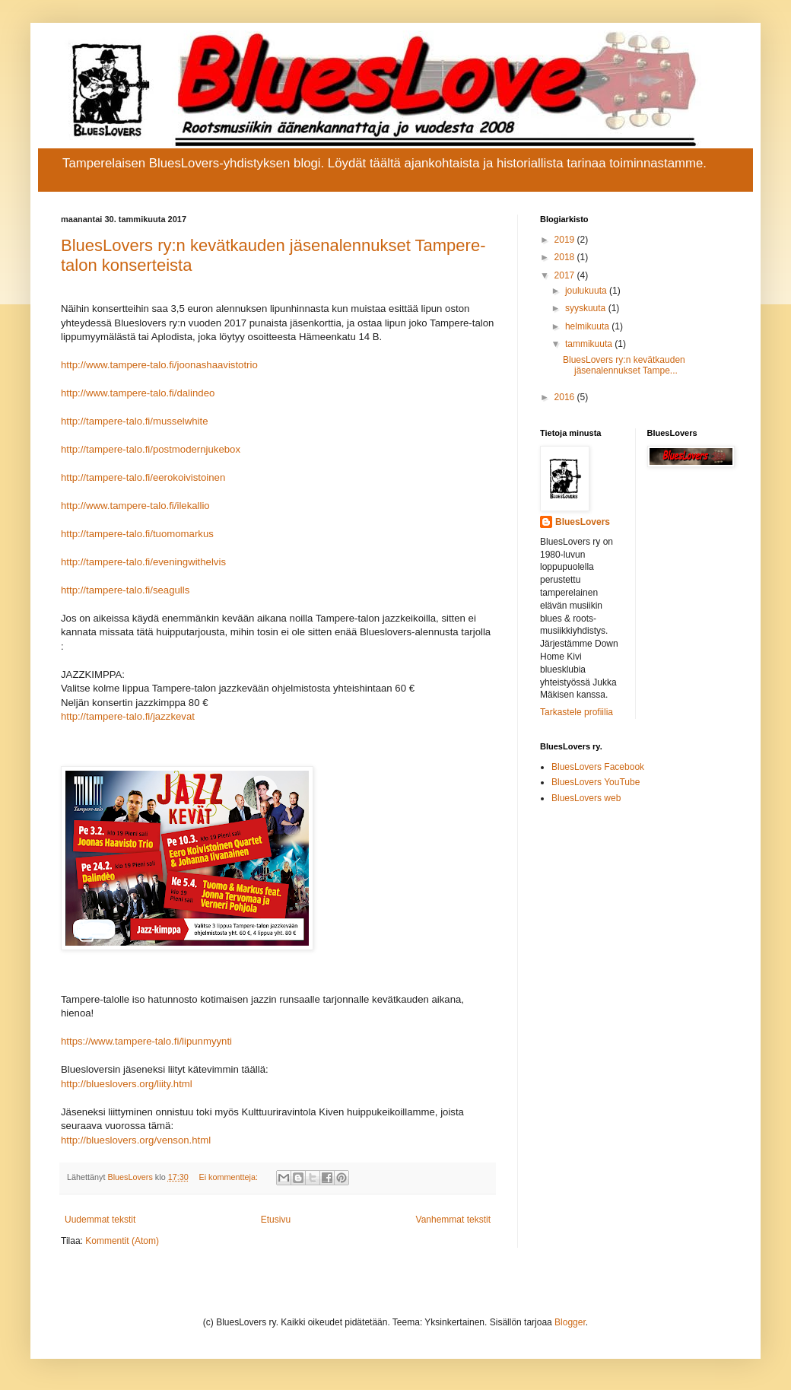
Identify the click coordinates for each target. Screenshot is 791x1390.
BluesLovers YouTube (595, 782)
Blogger (570, 1322)
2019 (565, 239)
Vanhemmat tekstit (453, 1219)
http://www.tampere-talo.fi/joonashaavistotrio (159, 365)
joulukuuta (587, 290)
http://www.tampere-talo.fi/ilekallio (135, 505)
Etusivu (276, 1219)
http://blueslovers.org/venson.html (136, 1140)
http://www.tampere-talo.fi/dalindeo (137, 393)
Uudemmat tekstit (100, 1219)
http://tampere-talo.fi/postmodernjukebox (150, 449)
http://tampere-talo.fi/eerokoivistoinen (143, 477)
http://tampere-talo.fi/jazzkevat (128, 716)
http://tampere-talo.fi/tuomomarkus (137, 533)
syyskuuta (586, 308)
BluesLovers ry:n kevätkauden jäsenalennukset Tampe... (624, 365)
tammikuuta (590, 344)
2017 (565, 275)
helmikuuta (588, 326)
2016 (565, 397)
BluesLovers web (586, 798)
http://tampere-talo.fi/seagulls (125, 590)
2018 (565, 257)
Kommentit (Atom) (122, 1241)
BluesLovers (582, 522)
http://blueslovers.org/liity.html (126, 1083)
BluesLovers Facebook (597, 767)
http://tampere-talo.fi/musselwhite (134, 421)
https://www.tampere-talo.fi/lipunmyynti (146, 1041)
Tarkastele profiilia (576, 712)
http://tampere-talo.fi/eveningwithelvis (143, 562)
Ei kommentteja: (229, 1177)
